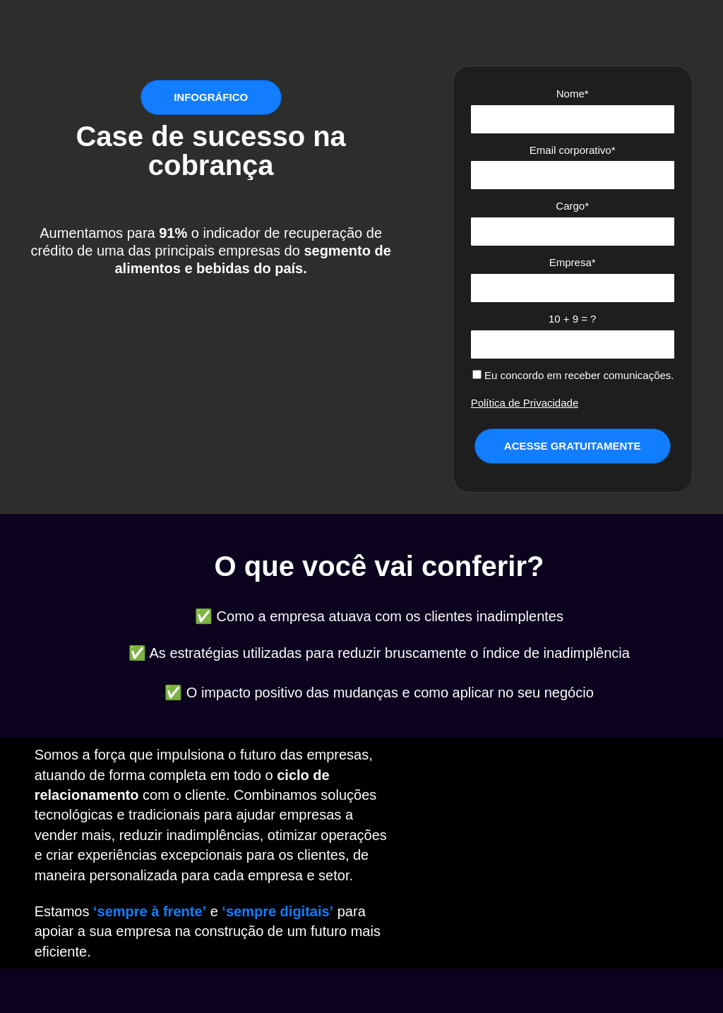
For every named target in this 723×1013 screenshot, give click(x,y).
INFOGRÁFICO (211, 97)
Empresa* (572, 262)
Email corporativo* (573, 150)
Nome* (572, 94)
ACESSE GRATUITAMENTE (572, 446)
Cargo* (572, 206)
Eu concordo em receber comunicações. (573, 375)
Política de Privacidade (525, 403)
